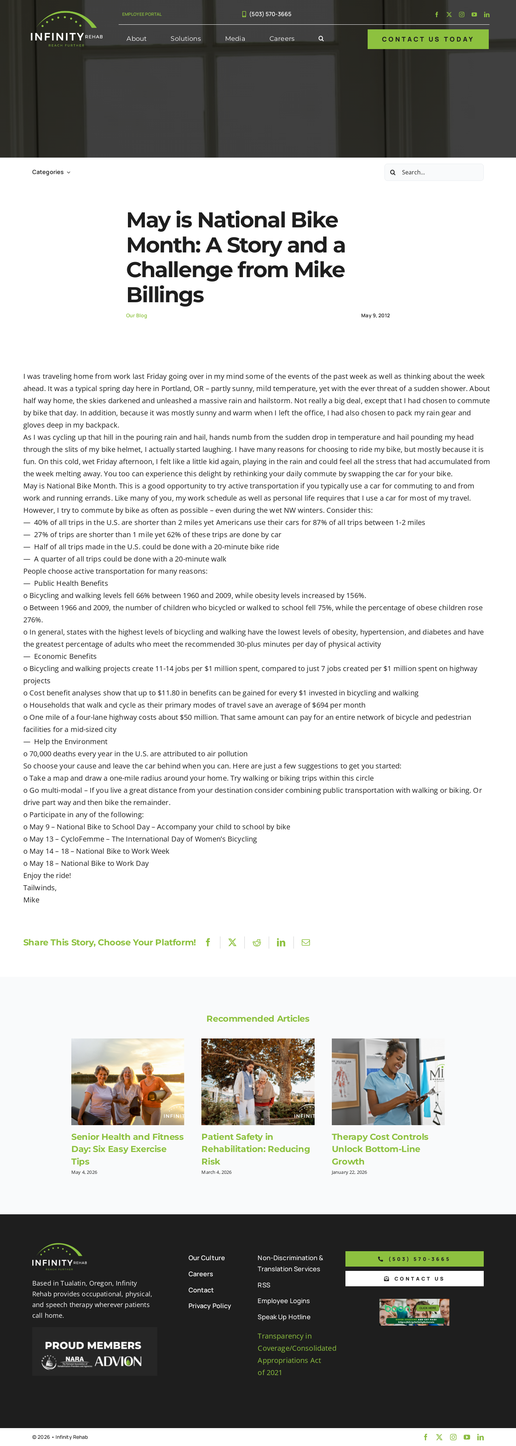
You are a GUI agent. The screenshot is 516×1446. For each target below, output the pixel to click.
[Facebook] (208, 942)
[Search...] (434, 172)
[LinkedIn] (281, 942)
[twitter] (449, 14)
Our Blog (136, 315)
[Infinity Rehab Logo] (66, 14)
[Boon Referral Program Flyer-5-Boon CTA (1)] (414, 1302)
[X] (232, 942)
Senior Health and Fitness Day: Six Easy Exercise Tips (127, 1149)
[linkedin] (486, 14)
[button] (321, 39)
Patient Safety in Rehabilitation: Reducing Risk (255, 1149)
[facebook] (436, 14)
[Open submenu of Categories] (67, 172)
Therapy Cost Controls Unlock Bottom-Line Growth (380, 1149)
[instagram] (461, 14)
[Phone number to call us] (414, 1259)
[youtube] (474, 14)
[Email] (306, 942)
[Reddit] (256, 942)
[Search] (393, 172)
